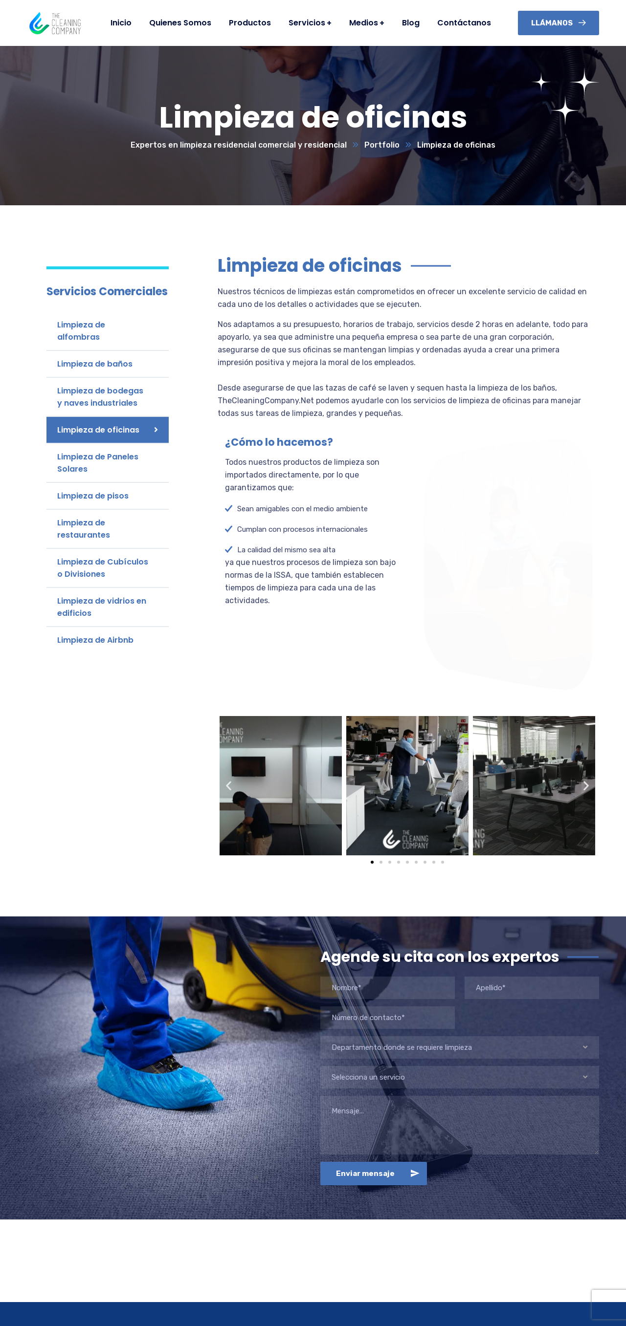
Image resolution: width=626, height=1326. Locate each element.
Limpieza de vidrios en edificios (101, 607)
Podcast (335, 1283)
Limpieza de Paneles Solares (97, 463)
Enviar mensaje (379, 1098)
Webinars (337, 1296)
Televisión (338, 1308)
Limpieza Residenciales (216, 1283)
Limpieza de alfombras (81, 331)
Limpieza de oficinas (98, 429)
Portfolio (382, 145)
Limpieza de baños (95, 364)
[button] (372, 786)
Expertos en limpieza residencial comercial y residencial (239, 145)
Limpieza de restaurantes (83, 529)
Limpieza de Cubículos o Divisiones (102, 568)
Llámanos (558, 23)
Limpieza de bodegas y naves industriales (100, 397)
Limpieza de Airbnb (95, 640)
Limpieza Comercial (209, 1296)
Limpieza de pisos (93, 495)
